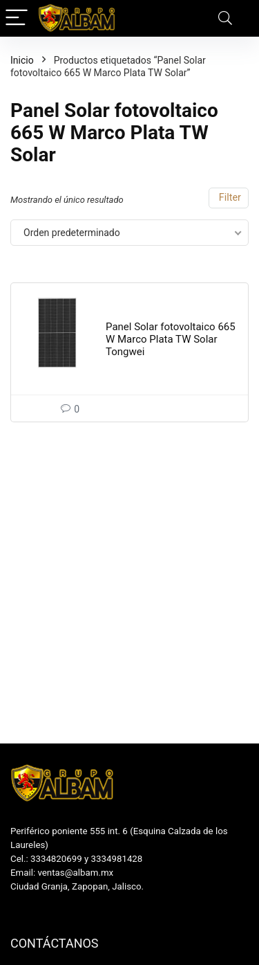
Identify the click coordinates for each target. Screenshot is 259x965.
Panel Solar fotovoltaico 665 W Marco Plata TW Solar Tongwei (171, 339)
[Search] (225, 18)
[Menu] (16, 18)
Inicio (22, 60)
